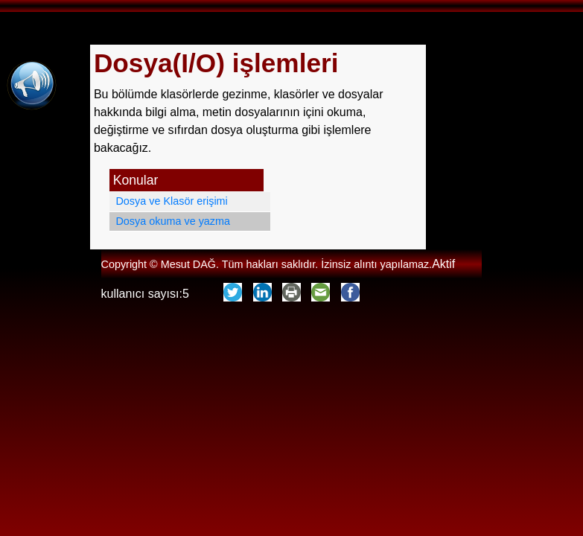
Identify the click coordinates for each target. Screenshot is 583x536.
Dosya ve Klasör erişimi (171, 201)
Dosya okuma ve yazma (172, 221)
